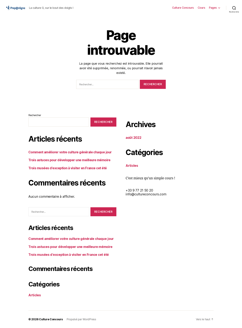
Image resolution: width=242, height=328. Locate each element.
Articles (34, 295)
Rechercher (34, 115)
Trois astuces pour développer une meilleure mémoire (69, 160)
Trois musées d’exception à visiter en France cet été (67, 168)
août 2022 (133, 138)
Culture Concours (183, 7)
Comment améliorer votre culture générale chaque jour (70, 152)
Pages (213, 7)
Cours (201, 7)
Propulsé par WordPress (81, 319)
